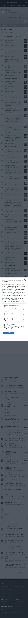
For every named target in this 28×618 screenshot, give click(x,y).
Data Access (14, 338)
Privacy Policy (22, 338)
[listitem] (14, 306)
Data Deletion (6, 338)
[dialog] (14, 309)
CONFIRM (8, 332)
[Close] (25, 280)
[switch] (22, 309)
